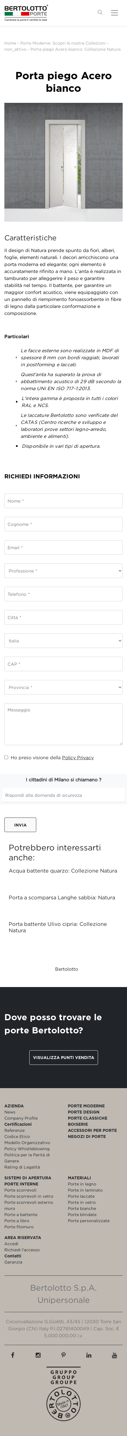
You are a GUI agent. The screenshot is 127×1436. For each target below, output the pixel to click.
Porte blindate (82, 1214)
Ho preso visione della (49, 757)
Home (10, 43)
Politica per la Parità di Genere (27, 1158)
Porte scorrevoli (20, 1190)
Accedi (11, 1243)
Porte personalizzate (89, 1220)
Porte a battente (20, 1214)
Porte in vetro (82, 1202)
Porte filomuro (19, 1226)
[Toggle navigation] (114, 12)
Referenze (14, 1130)
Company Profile (21, 1118)
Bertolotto (66, 969)
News (9, 1112)
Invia (20, 825)
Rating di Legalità (22, 1167)
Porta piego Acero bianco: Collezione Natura (75, 49)
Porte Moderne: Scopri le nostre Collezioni (63, 43)
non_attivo (15, 49)
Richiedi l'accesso (22, 1250)
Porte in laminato (85, 1190)
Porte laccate (81, 1196)
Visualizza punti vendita (63, 1057)
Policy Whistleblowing (27, 1148)
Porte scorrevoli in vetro (28, 1196)
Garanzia (13, 1262)
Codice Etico (17, 1136)
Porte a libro (16, 1220)
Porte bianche (82, 1208)
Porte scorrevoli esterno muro (28, 1205)
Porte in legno (82, 1184)
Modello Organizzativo (27, 1142)
